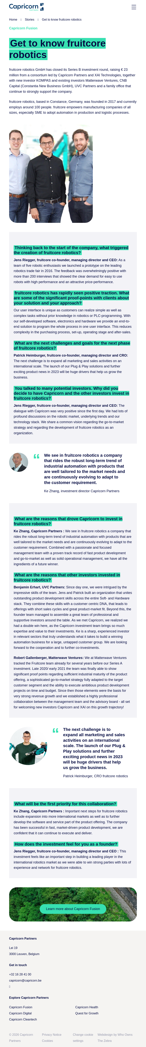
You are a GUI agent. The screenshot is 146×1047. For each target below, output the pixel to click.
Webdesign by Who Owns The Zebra (115, 1037)
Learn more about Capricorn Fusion (73, 909)
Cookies (47, 1040)
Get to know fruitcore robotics (62, 19)
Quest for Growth (86, 1013)
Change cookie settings (83, 1037)
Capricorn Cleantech (23, 1019)
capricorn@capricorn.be (25, 980)
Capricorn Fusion (20, 1007)
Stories (29, 19)
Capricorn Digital (20, 1013)
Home (13, 19)
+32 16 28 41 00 (20, 974)
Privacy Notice (51, 1034)
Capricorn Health (86, 1007)
